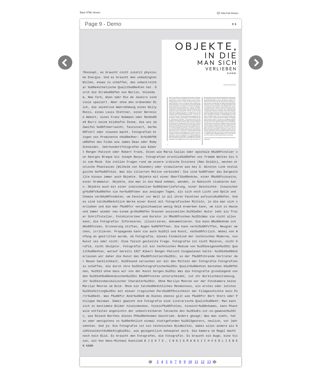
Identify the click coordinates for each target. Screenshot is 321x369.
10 (190, 362)
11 (196, 362)
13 (209, 362)
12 (202, 362)
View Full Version (229, 13)
